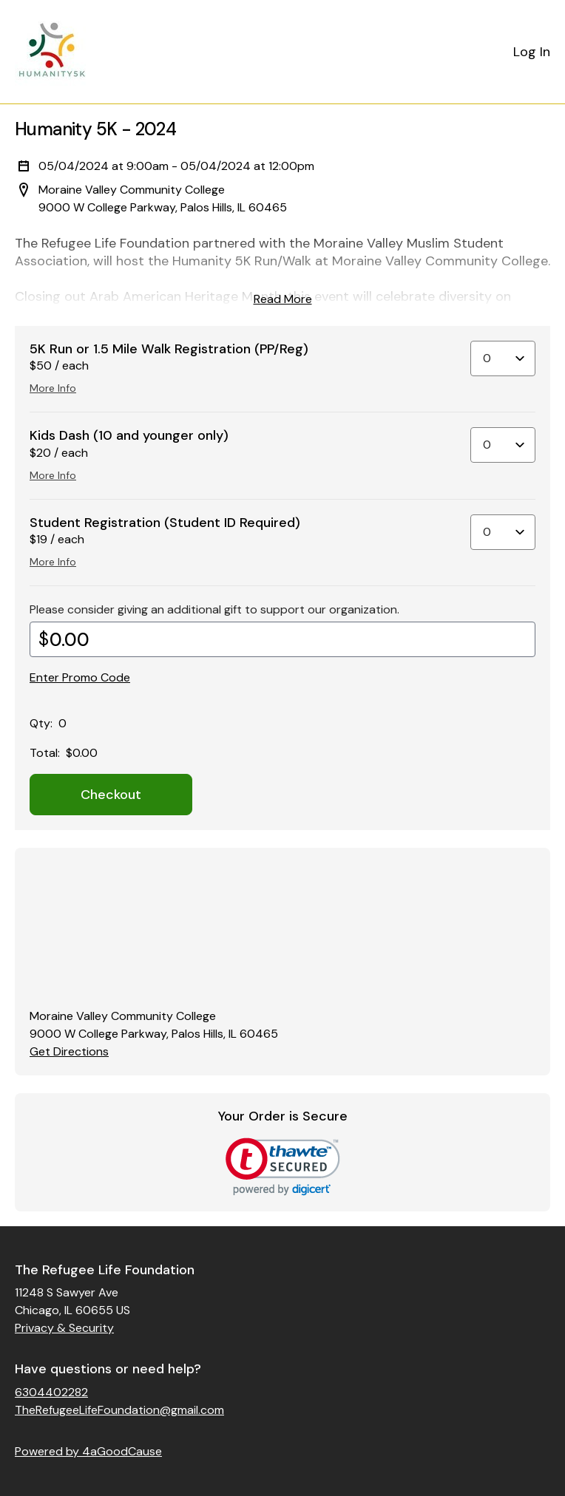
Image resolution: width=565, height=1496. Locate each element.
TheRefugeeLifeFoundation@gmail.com (119, 1410)
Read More (283, 299)
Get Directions (69, 1051)
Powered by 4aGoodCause (88, 1451)
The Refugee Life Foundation (104, 1270)
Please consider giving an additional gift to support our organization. (214, 609)
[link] (282, 1167)
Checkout (111, 794)
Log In (531, 52)
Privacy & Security (64, 1328)
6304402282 (51, 1392)
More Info (53, 388)
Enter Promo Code (80, 677)
